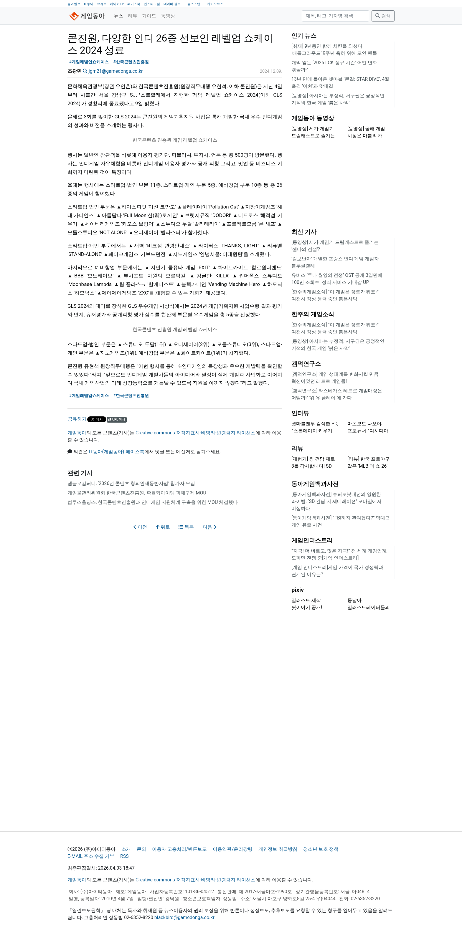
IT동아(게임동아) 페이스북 (116, 451)
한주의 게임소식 (312, 314)
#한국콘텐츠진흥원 (131, 61)
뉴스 (118, 16)
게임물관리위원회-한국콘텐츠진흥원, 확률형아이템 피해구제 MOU (136, 493)
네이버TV (117, 4)
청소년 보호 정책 (321, 849)
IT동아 (88, 4)
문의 (141, 849)
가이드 (149, 16)
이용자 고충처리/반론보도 (179, 849)
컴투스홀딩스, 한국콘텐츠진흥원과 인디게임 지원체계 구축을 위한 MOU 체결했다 (152, 502)
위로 (163, 527)
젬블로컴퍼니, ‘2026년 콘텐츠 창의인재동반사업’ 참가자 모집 (131, 483)
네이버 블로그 (174, 4)
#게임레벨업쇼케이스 (89, 61)
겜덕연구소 (306, 363)
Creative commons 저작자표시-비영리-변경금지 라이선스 (195, 433)
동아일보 (73, 4)
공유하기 (77, 419)
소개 (126, 849)
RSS (124, 856)
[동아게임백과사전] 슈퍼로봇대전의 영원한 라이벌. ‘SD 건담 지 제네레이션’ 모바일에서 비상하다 (336, 501)
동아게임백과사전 (315, 483)
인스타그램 (152, 4)
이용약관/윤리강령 (233, 849)
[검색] (335, 15)
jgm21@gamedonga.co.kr (116, 71)
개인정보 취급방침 (277, 849)
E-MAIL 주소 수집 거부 (90, 856)
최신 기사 (303, 231)
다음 (209, 527)
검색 (383, 16)
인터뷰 (300, 413)
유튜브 (102, 4)
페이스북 (133, 4)
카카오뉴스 (215, 4)
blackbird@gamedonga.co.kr (184, 917)
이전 (140, 527)
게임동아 (76, 433)
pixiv (297, 589)
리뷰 (132, 16)
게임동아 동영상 (312, 118)
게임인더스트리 (312, 540)
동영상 (168, 16)
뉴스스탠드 (195, 4)
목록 (186, 527)
